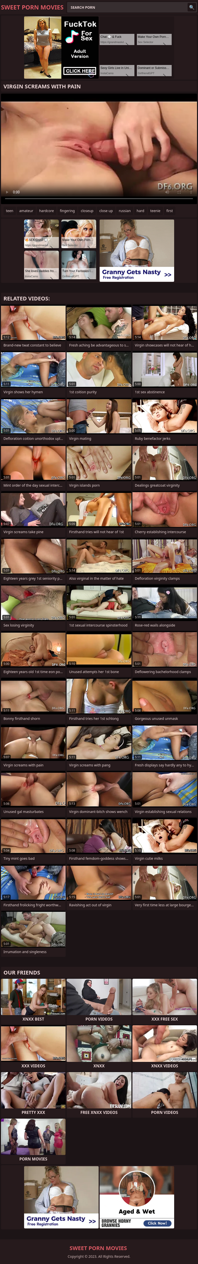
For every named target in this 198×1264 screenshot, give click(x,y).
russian (125, 210)
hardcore (46, 210)
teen (9, 210)
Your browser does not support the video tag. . (99, 149)
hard (140, 210)
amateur (26, 210)
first (169, 210)
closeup (87, 210)
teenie (155, 210)
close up (106, 210)
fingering (67, 210)
